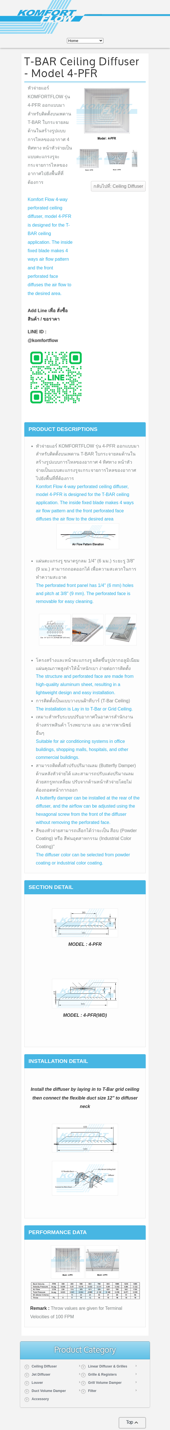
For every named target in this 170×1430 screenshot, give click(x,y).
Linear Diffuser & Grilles (107, 1366)
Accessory (40, 1399)
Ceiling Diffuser (44, 1366)
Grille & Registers (102, 1375)
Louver (37, 1383)
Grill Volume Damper (105, 1383)
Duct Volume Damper (49, 1391)
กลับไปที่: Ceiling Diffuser (118, 186)
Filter (92, 1391)
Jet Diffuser (41, 1375)
